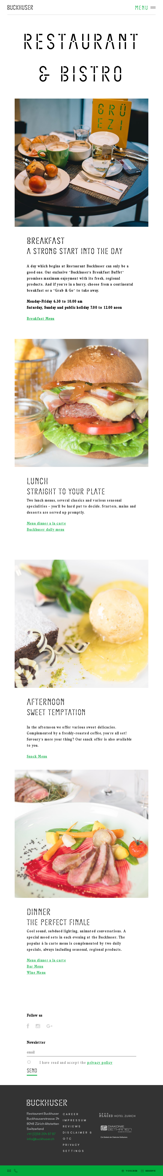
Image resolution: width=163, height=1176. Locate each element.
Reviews (72, 1126)
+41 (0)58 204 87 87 (41, 1134)
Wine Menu (36, 980)
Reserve (151, 1171)
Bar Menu (35, 974)
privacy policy (99, 1065)
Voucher (132, 1171)
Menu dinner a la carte (46, 531)
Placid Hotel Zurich (20, 7)
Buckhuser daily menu (46, 537)
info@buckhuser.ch (40, 1139)
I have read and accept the (75, 1065)
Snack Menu (37, 763)
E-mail (9, 1170)
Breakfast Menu (41, 319)
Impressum (75, 1120)
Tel (15, 1170)
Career (71, 1114)
